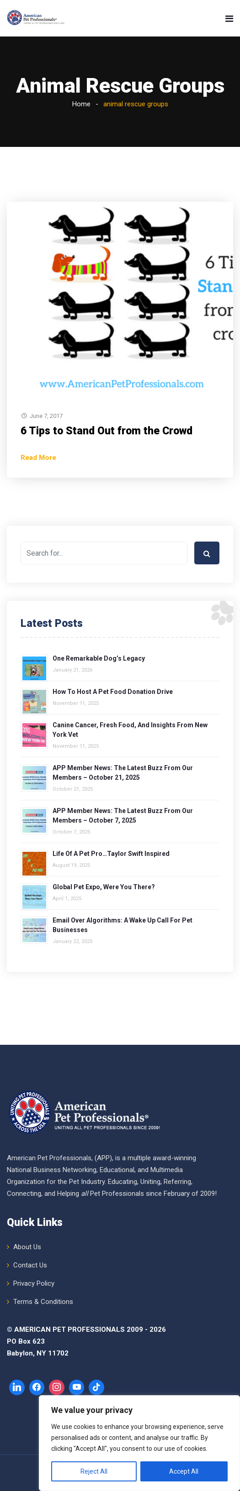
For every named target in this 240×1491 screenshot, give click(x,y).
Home (81, 104)
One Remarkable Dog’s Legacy (99, 658)
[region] (139, 1443)
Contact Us (30, 1265)
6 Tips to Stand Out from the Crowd (106, 431)
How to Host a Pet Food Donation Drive (113, 691)
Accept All (183, 1471)
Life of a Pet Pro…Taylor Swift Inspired (111, 853)
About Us (27, 1247)
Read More (38, 458)
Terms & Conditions (43, 1302)
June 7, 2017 (46, 415)
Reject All (93, 1471)
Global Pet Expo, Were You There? (104, 887)
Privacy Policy (33, 1283)
